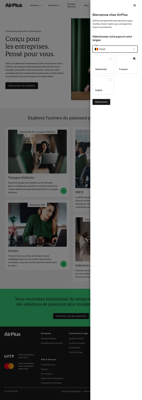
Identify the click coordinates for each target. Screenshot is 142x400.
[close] (134, 5)
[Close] (71, 200)
